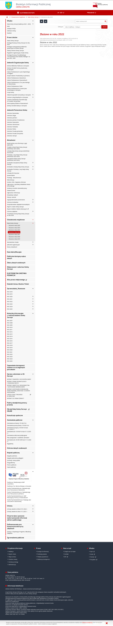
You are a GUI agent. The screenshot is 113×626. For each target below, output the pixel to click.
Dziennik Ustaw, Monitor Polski (18, 284)
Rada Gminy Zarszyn (33, 17)
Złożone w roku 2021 (14, 234)
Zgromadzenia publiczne (15, 538)
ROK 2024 (9, 306)
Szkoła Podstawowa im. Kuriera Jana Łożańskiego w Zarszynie (17, 89)
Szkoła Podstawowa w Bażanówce (16, 78)
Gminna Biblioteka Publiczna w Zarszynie (18, 66)
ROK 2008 (9, 323)
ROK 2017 (9, 343)
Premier (92, 557)
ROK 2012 (9, 332)
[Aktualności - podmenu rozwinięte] (33, 140)
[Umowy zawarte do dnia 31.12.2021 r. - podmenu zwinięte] (33, 511)
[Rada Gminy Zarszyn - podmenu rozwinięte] (33, 223)
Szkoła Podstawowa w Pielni (14, 86)
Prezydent (92, 559)
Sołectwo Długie (11, 115)
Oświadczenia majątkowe (18, 17)
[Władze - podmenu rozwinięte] (33, 21)
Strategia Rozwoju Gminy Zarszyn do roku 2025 (18, 43)
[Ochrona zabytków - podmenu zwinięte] (33, 211)
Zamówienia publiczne (14, 420)
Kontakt (66, 554)
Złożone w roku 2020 (14, 236)
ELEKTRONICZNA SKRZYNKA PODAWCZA (16, 274)
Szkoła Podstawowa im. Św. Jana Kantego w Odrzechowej (18, 83)
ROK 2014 (9, 336)
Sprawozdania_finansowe (16, 289)
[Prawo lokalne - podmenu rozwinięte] (33, 37)
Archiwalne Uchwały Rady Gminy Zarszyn (18, 167)
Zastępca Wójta (11, 28)
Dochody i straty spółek (13, 460)
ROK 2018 (9, 292)
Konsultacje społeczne (15, 416)
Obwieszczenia (11, 190)
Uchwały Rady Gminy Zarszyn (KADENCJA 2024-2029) (18, 151)
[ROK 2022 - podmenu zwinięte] (33, 301)
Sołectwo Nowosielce (13, 122)
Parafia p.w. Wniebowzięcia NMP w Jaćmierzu (16, 483)
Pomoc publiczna (11, 465)
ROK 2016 (9, 341)
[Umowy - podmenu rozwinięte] (33, 506)
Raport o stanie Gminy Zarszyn (15, 207)
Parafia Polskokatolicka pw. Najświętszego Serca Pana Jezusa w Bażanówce (18, 489)
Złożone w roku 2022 (47, 17)
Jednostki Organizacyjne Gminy (18, 63)
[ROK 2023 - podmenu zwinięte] (33, 304)
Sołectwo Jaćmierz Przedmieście (15, 120)
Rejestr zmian (12, 554)
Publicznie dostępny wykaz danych (16, 257)
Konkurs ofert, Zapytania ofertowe (16, 182)
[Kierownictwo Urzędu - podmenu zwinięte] (33, 242)
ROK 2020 (9, 296)
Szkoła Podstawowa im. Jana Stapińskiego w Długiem (18, 72)
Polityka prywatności (42, 557)
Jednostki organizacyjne (13, 244)
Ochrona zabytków (12, 211)
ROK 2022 (9, 301)
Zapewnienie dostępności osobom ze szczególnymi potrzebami (16, 368)
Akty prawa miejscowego (16, 280)
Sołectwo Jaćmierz (12, 118)
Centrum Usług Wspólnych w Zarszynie (17, 97)
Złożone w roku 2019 (14, 239)
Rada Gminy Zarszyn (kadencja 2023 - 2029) (19, 24)
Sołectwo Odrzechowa (13, 124)
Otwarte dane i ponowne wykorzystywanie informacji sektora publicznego (17, 518)
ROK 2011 (9, 329)
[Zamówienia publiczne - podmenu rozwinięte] (33, 420)
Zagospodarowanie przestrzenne (16, 200)
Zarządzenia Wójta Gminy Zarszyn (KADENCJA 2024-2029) (16, 159)
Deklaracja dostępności (43, 559)
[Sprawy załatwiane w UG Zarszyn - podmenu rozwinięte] (33, 374)
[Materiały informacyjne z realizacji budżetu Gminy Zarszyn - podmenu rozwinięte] (33, 313)
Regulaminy (10, 443)
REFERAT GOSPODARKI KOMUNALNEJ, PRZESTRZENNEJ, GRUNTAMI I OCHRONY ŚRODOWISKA (18, 390)
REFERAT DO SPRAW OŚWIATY (15, 398)
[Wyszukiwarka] (89, 21)
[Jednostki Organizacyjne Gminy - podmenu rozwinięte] (33, 62)
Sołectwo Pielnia (11, 129)
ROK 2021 (9, 299)
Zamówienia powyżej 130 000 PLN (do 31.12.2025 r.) (17, 428)
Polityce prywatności (87, 622)
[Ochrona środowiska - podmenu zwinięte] (33, 202)
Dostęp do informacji (43, 551)
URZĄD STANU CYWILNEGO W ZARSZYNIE (14, 395)
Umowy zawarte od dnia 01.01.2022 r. (17, 509)
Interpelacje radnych (12, 195)
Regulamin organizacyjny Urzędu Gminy (17, 53)
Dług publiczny (11, 462)
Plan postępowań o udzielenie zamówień (18, 437)
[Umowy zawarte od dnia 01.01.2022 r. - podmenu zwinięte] (33, 509)
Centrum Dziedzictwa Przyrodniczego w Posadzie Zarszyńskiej (17, 100)
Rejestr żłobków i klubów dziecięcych (17, 209)
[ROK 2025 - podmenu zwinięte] (33, 309)
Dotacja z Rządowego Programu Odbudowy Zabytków (19, 532)
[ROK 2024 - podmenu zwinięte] (33, 306)
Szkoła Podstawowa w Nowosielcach (17, 80)
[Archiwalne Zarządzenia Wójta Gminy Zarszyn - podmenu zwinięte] (33, 162)
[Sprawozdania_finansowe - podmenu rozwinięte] (33, 288)
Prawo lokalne (12, 37)
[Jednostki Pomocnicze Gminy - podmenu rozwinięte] (33, 110)
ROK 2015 (9, 338)
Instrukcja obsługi (13, 562)
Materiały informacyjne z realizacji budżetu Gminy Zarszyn (16, 315)
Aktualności (11, 140)
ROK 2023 (9, 304)
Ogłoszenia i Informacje (13, 193)
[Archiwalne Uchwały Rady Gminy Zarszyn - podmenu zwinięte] (33, 166)
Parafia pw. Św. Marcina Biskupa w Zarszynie (19, 486)
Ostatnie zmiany (13, 559)
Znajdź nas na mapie (69, 551)
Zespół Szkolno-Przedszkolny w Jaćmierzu (18, 75)
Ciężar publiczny (11, 467)
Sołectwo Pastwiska (12, 127)
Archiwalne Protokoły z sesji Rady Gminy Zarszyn (18, 170)
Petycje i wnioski (11, 197)
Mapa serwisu (12, 557)
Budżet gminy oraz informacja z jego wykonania (17, 144)
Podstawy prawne (42, 554)
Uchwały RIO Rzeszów (13, 173)
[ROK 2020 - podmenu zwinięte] (33, 296)
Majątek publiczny (13, 453)
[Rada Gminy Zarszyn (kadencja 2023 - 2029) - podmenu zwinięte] (33, 24)
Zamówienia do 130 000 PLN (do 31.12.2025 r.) (19, 432)
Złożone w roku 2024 (14, 227)
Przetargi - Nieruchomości (14, 177)
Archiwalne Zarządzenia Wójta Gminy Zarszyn (17, 163)
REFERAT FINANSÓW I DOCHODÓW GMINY (19, 379)
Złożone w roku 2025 (14, 225)
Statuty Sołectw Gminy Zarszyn (15, 50)
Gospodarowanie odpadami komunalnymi (18, 204)
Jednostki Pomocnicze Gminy (17, 110)
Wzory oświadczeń (12, 247)
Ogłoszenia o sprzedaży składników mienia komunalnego (18, 185)
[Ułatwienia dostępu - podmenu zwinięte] (25, 12)
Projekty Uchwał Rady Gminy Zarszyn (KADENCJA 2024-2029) (17, 148)
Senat (91, 554)
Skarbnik (9, 33)
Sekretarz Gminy (11, 31)
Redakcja (11, 551)
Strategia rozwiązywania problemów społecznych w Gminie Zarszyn (17, 47)
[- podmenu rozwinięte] (33, 471)
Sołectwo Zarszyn (12, 136)
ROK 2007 (9, 320)
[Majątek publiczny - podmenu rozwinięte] (33, 452)
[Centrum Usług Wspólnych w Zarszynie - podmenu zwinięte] (33, 97)
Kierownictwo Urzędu (13, 242)
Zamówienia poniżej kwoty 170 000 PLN (18, 425)
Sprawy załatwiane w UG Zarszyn (15, 375)
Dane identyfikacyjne (14, 252)
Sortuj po (60, 26)
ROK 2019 (9, 294)
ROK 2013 (9, 334)
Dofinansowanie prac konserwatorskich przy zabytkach (15, 527)
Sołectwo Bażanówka (13, 113)
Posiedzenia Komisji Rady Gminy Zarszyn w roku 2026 (18, 214)
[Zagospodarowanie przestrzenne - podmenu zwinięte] (33, 199)
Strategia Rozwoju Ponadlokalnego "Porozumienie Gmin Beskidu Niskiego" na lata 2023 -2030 (18, 56)
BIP (65, 557)
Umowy (9, 506)
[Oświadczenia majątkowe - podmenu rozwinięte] (33, 219)
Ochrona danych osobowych (17, 448)
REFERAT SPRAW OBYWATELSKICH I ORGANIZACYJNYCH (16, 382)
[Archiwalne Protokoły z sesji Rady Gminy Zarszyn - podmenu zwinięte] (33, 169)
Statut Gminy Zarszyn (13, 40)
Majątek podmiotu (12, 456)
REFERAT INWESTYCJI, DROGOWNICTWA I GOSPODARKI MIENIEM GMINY (18, 386)
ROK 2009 (9, 325)
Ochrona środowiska (12, 202)
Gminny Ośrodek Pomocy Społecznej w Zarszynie (17, 68)
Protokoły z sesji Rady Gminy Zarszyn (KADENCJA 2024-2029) (17, 155)
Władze (9, 21)
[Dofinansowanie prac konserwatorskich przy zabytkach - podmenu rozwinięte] (33, 524)
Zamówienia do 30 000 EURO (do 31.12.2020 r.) (19, 440)
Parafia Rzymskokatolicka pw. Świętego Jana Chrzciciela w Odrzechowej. (19, 500)
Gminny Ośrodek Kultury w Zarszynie (17, 105)
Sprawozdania (11, 175)
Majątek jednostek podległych (15, 458)
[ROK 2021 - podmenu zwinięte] (33, 299)
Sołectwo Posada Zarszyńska (15, 133)
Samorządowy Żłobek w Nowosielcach (17, 103)
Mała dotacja (10, 180)
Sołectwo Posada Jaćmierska (15, 131)
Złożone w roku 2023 (14, 230)
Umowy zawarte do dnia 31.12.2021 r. (17, 511)
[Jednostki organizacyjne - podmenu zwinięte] (33, 244)
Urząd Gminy (10, 92)
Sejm (91, 551)
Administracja (12, 564)
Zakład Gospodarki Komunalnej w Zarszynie (19, 95)
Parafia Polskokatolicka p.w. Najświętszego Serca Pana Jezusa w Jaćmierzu (18, 493)
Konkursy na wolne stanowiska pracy (17, 188)
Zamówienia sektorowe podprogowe (17, 435)
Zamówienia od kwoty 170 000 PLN (16, 423)
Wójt (8, 26)
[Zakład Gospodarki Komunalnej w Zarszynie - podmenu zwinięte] (33, 94)
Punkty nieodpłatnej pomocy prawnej (17, 404)
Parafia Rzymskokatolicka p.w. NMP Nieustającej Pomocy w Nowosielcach (17, 496)
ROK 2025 (9, 309)
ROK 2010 (9, 327)
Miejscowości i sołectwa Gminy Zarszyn (18, 268)
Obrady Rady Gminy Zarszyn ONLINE (17, 410)
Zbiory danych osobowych (16, 263)
